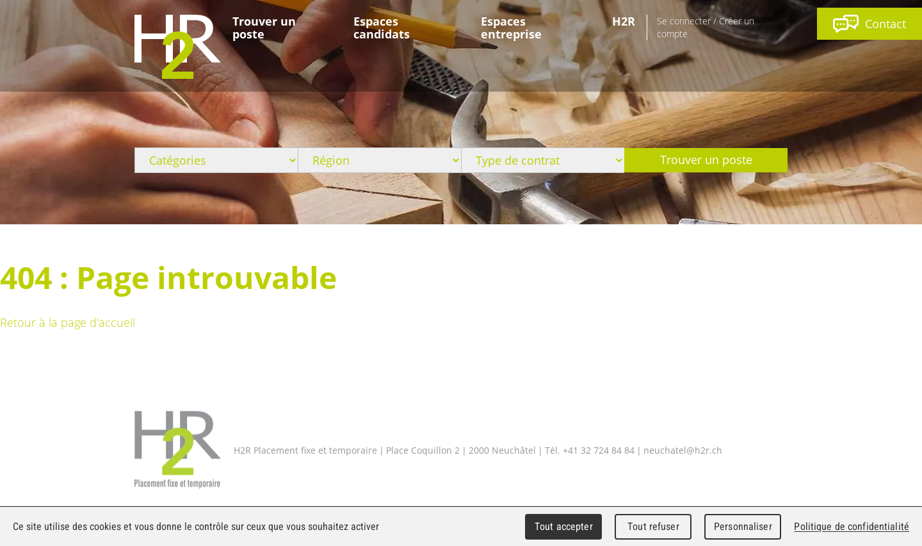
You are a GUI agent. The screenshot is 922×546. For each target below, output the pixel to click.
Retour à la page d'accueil (67, 322)
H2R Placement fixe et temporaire (177, 450)
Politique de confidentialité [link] (851, 526)
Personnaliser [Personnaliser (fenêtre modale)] (743, 526)
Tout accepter (564, 526)
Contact (869, 24)
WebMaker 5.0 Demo (177, 47)
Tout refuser (653, 526)
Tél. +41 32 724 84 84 (590, 449)
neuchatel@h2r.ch (682, 449)
